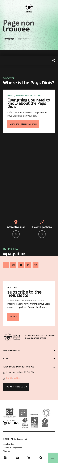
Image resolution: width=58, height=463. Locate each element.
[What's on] (5, 458)
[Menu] (53, 458)
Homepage (8, 39)
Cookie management (12, 448)
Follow (13, 317)
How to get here (42, 224)
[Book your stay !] (29, 458)
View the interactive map (23, 124)
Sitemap (6, 451)
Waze (17, 378)
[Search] (41, 458)
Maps (9, 378)
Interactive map (16, 224)
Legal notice (8, 444)
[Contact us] (17, 458)
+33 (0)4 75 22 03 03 (16, 387)
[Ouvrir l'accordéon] (29, 351)
